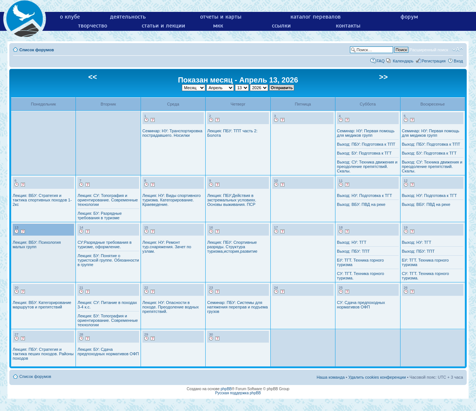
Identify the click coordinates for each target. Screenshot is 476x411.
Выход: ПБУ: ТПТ (353, 251)
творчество (92, 25)
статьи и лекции (163, 25)
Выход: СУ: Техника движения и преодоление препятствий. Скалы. (367, 166)
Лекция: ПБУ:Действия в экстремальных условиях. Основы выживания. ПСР (231, 200)
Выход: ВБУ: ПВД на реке (361, 204)
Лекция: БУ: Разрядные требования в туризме (99, 215)
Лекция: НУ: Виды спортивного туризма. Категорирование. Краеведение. (171, 200)
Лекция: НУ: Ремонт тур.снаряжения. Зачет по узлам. (166, 246)
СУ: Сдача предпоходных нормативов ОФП (361, 304)
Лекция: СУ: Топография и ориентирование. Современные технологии (107, 200)
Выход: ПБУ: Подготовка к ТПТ (366, 144)
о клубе (70, 16)
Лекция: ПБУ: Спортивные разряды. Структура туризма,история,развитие (232, 246)
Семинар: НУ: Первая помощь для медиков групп (366, 133)
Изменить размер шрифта (457, 49)
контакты (348, 25)
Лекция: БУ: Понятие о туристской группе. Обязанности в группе (108, 260)
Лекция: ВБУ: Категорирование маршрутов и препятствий (42, 304)
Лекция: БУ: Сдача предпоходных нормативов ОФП (108, 351)
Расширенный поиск (428, 50)
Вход (458, 61)
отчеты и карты (220, 16)
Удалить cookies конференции (377, 377)
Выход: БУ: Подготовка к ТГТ (364, 153)
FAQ (380, 61)
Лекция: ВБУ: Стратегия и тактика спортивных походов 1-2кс (42, 200)
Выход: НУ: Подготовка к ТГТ (364, 195)
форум (409, 16)
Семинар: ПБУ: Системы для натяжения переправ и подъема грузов (237, 307)
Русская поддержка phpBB (238, 393)
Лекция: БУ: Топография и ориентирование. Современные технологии (107, 320)
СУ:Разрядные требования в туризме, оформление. (104, 244)
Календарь (403, 61)
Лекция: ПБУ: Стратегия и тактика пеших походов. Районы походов (43, 353)
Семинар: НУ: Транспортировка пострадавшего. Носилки (172, 133)
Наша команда (330, 377)
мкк (218, 25)
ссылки (281, 25)
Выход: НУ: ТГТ (351, 242)
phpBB (226, 389)
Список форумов (36, 50)
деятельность (128, 16)
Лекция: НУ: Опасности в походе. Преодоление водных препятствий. (170, 307)
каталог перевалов (315, 16)
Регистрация (434, 61)
